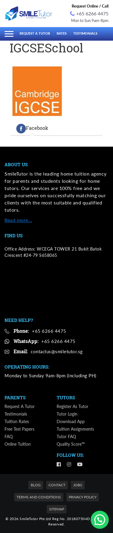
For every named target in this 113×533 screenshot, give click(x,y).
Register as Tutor (72, 406)
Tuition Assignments (75, 429)
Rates (62, 33)
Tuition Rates (17, 421)
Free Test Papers (19, 429)
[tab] (32, 128)
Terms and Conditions (39, 497)
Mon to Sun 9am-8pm (89, 20)
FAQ (9, 436)
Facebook (32, 128)
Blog (36, 485)
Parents (15, 397)
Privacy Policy (82, 497)
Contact (57, 485)
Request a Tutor (35, 33)
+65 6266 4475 (89, 13)
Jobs (77, 485)
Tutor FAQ (66, 436)
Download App (71, 421)
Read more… (18, 220)
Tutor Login (67, 413)
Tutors (66, 397)
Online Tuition (18, 444)
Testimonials (85, 33)
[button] (100, 520)
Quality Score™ (71, 444)
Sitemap (56, 509)
